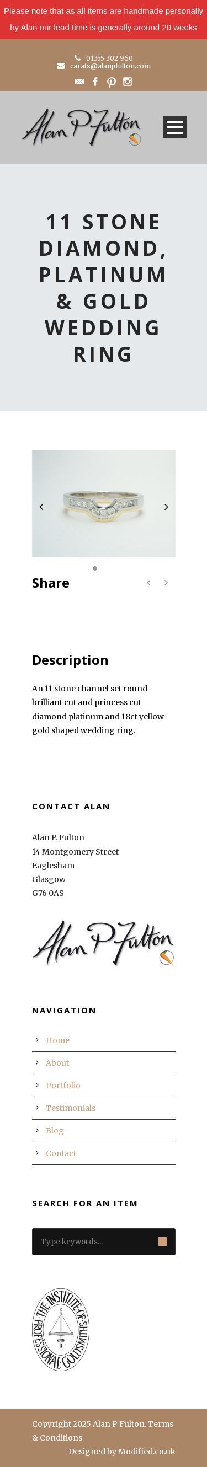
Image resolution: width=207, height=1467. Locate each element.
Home (58, 1040)
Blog (55, 1131)
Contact (61, 1153)
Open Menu (175, 127)
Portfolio (63, 1085)
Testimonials (70, 1108)
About (57, 1063)
